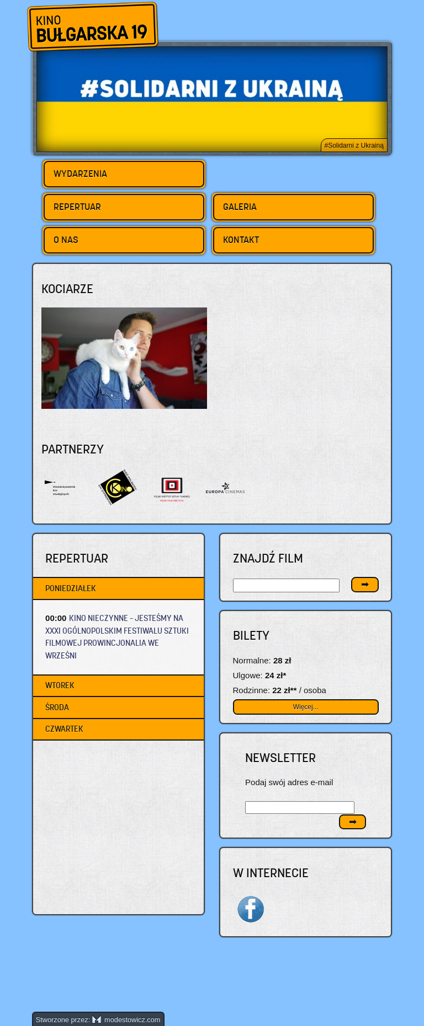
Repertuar (77, 206)
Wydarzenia (80, 173)
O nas (66, 239)
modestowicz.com (126, 1020)
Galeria (240, 206)
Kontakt (241, 239)
